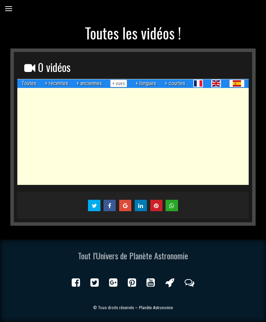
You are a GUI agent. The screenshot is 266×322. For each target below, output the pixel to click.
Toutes (28, 83)
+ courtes (175, 83)
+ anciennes (89, 83)
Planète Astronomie (156, 307)
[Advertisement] (133, 136)
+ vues (118, 83)
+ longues (145, 83)
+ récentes (56, 83)
